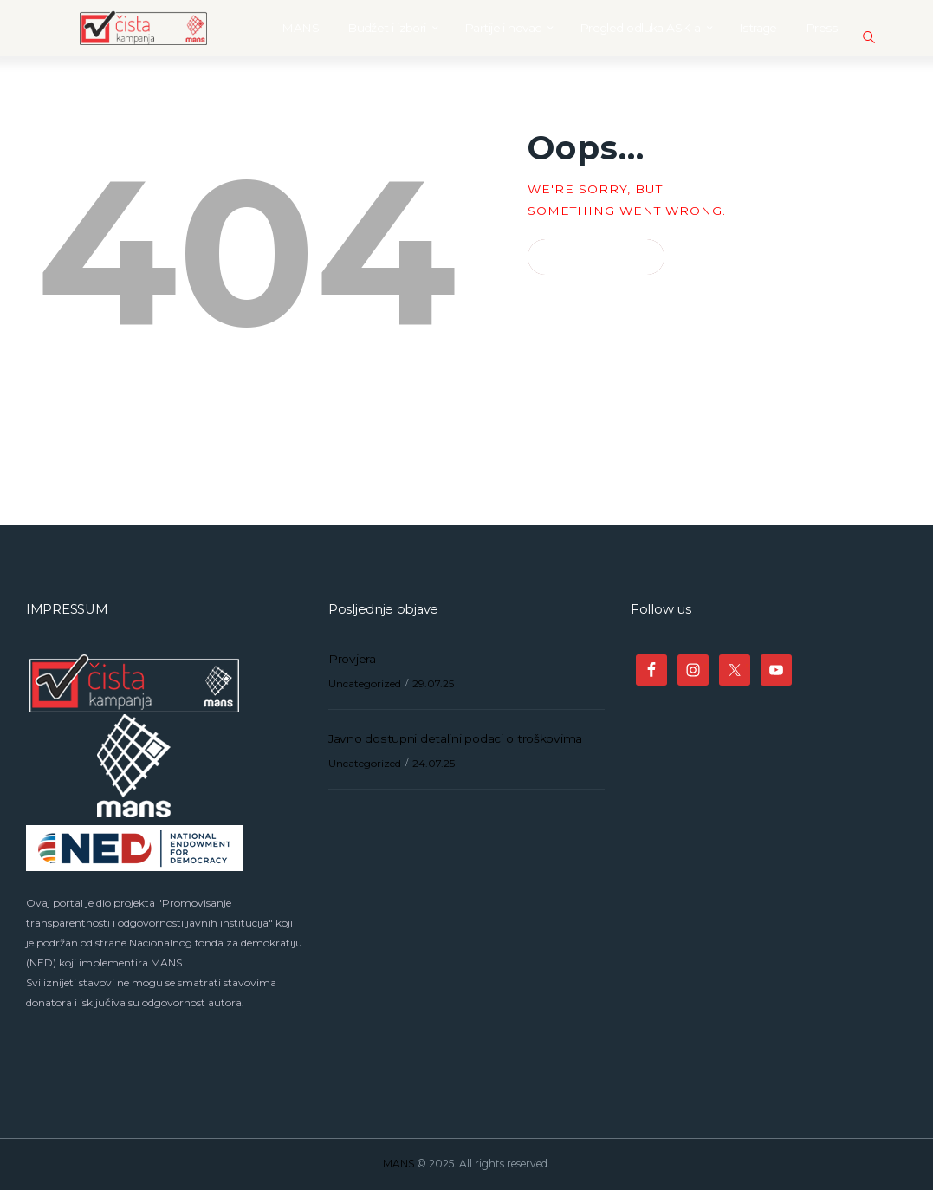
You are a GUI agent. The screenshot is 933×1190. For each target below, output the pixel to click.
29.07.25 (433, 683)
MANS (398, 1163)
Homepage (588, 256)
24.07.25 (433, 763)
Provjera (352, 659)
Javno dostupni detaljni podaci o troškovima (455, 738)
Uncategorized (364, 683)
